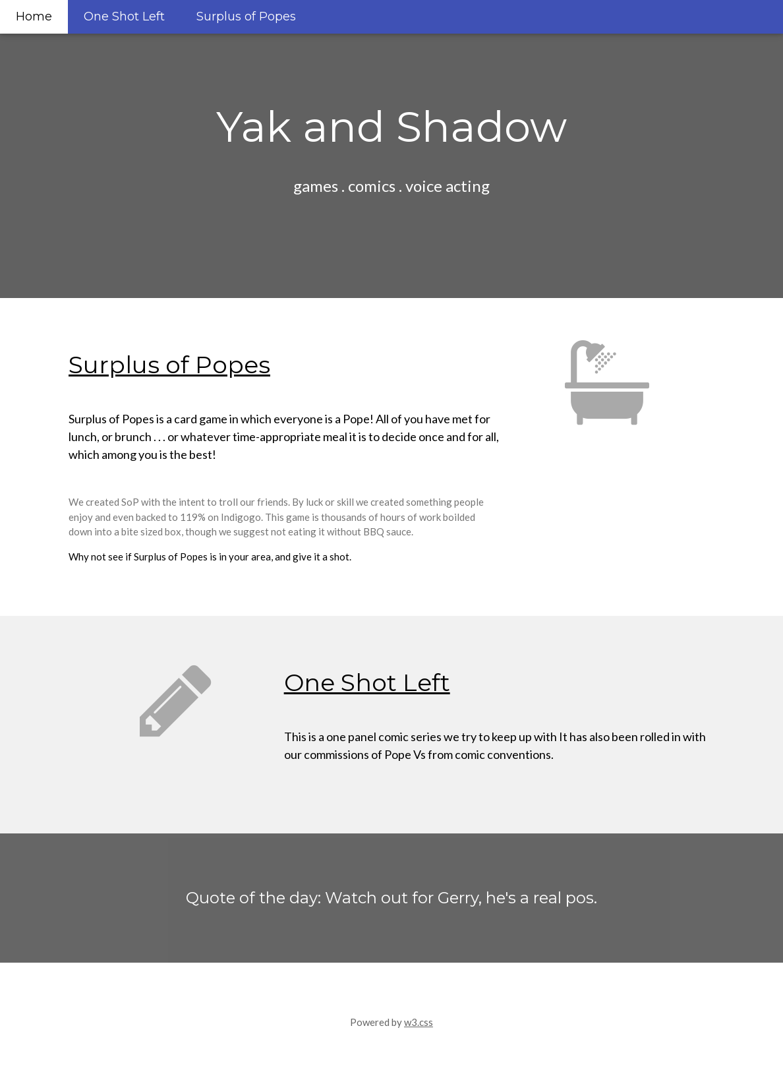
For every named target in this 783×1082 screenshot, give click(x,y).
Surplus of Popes (246, 16)
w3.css (418, 1022)
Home (34, 16)
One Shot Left (124, 16)
